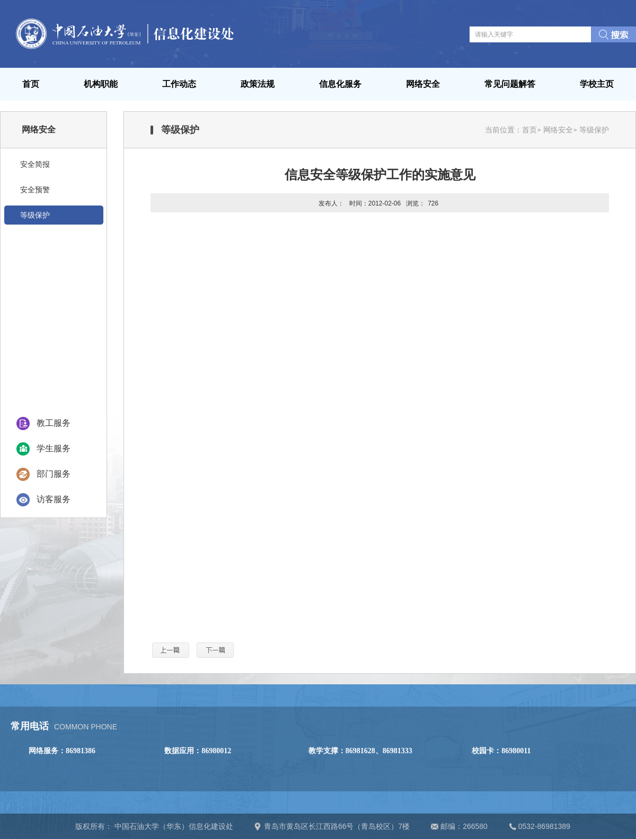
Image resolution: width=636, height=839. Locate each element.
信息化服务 (340, 83)
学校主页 (597, 83)
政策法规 (258, 83)
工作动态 (179, 83)
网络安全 (423, 83)
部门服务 (53, 473)
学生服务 (53, 448)
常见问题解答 (509, 83)
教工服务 (53, 422)
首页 (30, 83)
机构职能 (101, 83)
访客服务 (53, 499)
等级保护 (594, 130)
